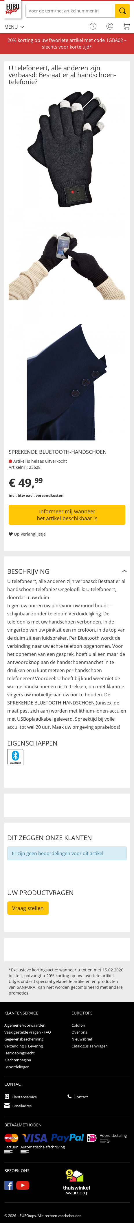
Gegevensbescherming (23, 1039)
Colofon (78, 1025)
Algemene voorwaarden (24, 1025)
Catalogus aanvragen (89, 1046)
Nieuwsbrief (81, 1039)
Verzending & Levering (23, 1046)
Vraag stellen (28, 908)
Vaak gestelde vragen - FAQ (27, 1032)
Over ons (79, 1032)
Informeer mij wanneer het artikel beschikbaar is (67, 515)
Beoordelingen (17, 1066)
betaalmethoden (23, 1125)
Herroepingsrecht (19, 1053)
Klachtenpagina (17, 1059)
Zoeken (122, 11)
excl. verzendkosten (45, 495)
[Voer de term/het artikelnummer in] (77, 11)
